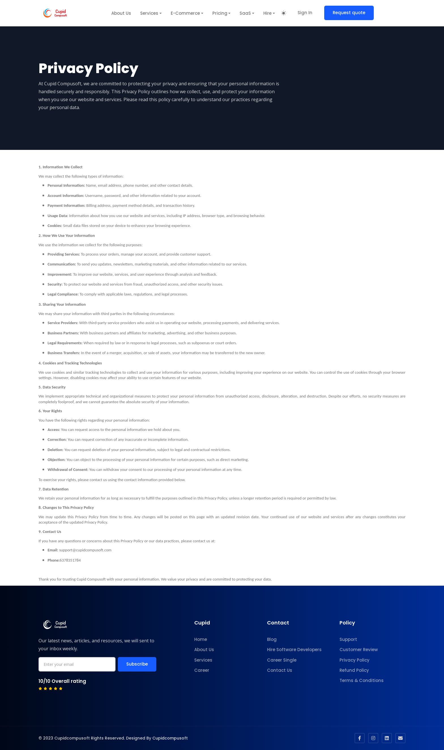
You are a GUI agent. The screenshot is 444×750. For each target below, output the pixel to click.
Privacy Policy (355, 660)
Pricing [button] (219, 13)
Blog (272, 639)
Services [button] (149, 13)
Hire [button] (267, 13)
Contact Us (279, 670)
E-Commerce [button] (185, 13)
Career (201, 670)
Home (200, 639)
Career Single (281, 660)
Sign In (305, 13)
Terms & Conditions (362, 680)
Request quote (349, 13)
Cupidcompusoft (170, 738)
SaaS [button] (245, 13)
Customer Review (359, 650)
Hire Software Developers (294, 650)
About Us (121, 13)
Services (203, 660)
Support (348, 639)
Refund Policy (354, 670)
